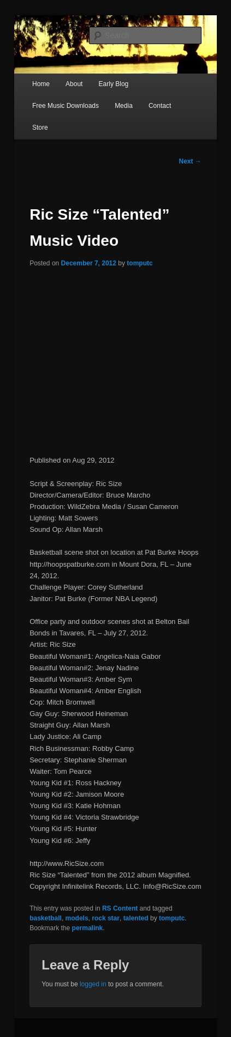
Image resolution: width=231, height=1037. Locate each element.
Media (124, 106)
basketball (45, 918)
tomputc (139, 263)
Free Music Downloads (65, 106)
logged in (93, 984)
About (74, 84)
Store (40, 127)
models (77, 918)
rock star (106, 918)
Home (41, 84)
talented (136, 918)
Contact (160, 106)
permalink (87, 928)
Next (190, 161)
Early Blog (114, 84)
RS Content (120, 908)
